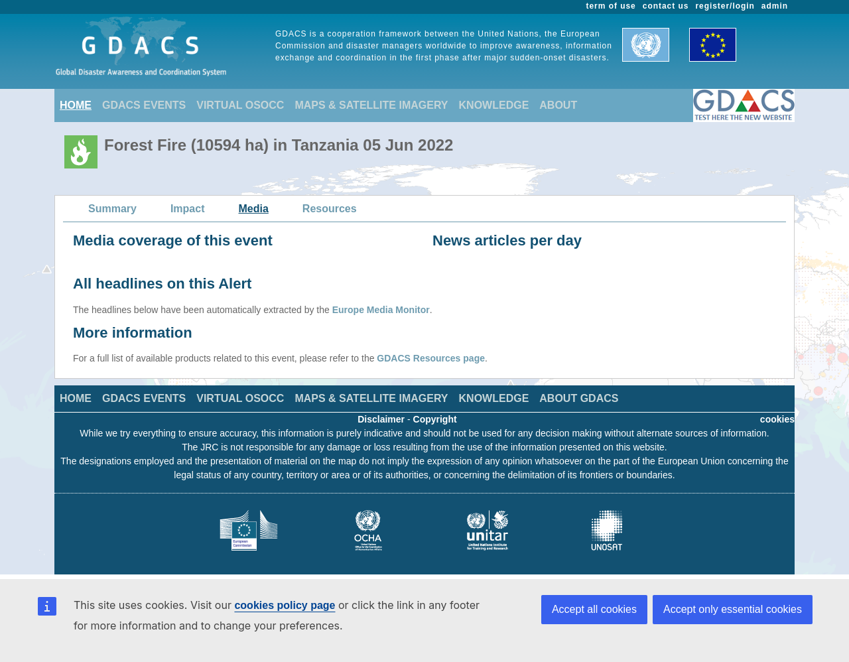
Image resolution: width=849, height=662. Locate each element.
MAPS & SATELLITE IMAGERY (371, 105)
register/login (724, 6)
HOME (76, 105)
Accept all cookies (594, 609)
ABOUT (558, 105)
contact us (666, 6)
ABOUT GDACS (578, 398)
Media (254, 208)
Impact (187, 208)
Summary (112, 208)
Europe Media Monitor (381, 309)
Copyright (435, 419)
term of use (611, 6)
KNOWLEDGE (494, 105)
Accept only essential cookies (732, 609)
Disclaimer (381, 419)
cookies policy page (284, 605)
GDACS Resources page (431, 358)
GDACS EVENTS (144, 105)
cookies (777, 419)
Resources (329, 208)
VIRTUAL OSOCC (240, 105)
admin (774, 6)
